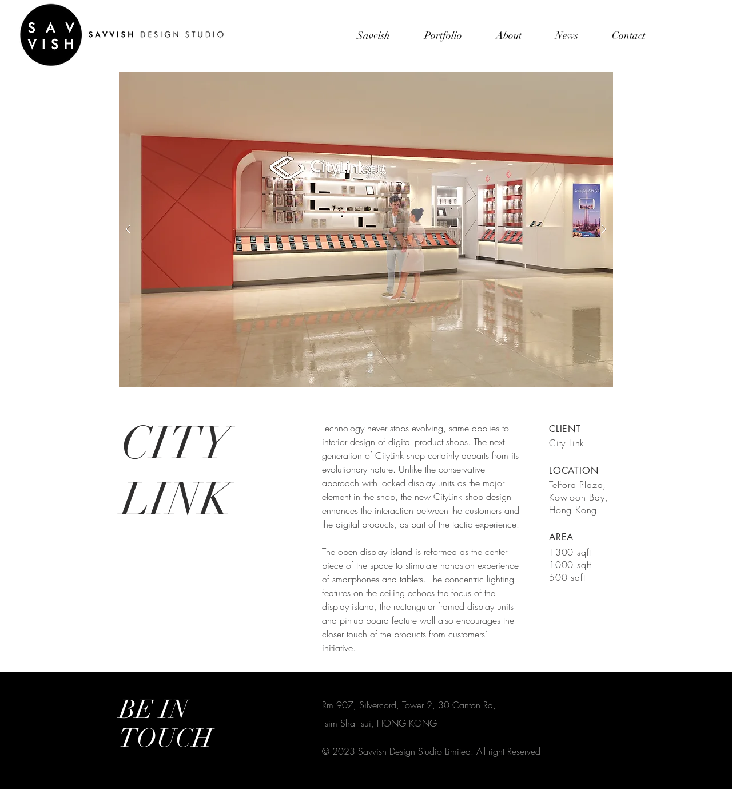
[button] (366, 229)
